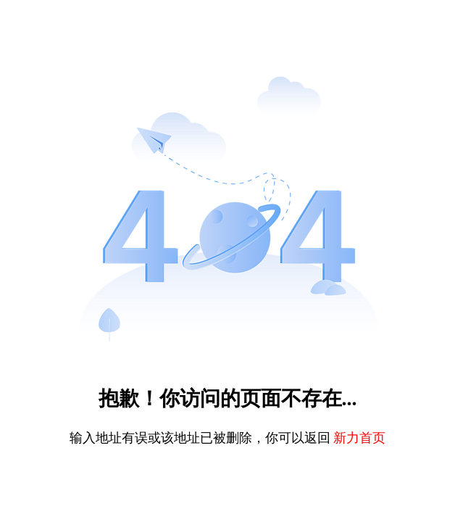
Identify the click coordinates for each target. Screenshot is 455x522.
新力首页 (359, 438)
